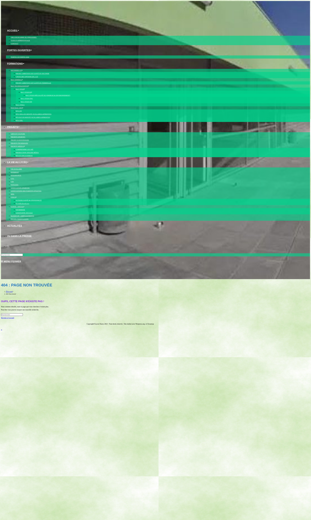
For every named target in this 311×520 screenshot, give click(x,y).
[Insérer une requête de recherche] (12, 255)
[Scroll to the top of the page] (1, 330)
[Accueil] (9, 291)
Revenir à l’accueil (7, 318)
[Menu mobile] (11, 261)
